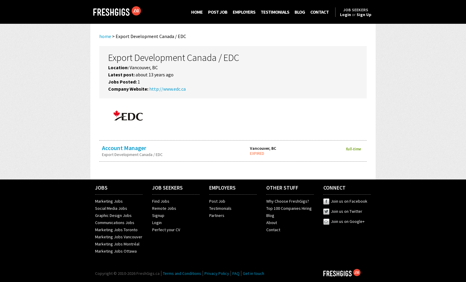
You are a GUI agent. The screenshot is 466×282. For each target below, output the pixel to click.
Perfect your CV (166, 229)
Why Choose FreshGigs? (287, 201)
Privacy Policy (216, 273)
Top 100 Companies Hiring (289, 208)
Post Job (217, 201)
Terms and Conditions (182, 273)
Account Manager (124, 148)
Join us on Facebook (345, 201)
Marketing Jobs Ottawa (116, 251)
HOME (197, 12)
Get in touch (253, 273)
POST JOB (217, 12)
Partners (216, 215)
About (271, 222)
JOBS (101, 187)
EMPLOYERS (244, 12)
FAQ (236, 273)
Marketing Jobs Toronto (116, 229)
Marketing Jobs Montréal (117, 244)
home (105, 36)
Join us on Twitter (342, 211)
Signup (158, 215)
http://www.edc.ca (167, 89)
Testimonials (220, 208)
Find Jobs (160, 201)
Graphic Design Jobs (113, 215)
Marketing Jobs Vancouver (118, 237)
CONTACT (319, 12)
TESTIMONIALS (275, 12)
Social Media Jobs (111, 208)
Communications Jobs (114, 222)
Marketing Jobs (109, 201)
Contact (273, 229)
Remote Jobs (164, 208)
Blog (270, 215)
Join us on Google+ (344, 221)
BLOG (300, 12)
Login (157, 222)
